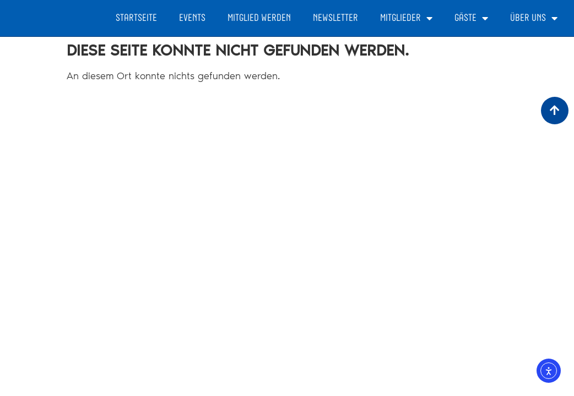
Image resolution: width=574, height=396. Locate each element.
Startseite (136, 18)
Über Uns (533, 18)
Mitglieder (406, 18)
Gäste (471, 18)
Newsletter (335, 18)
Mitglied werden (259, 18)
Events (192, 18)
